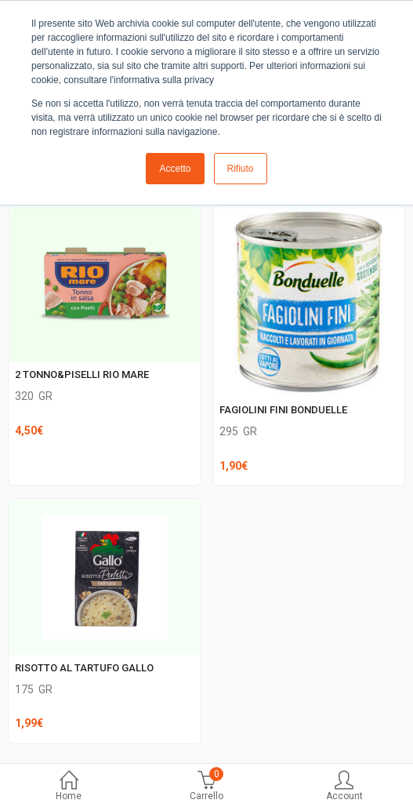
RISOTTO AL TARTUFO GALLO (84, 668)
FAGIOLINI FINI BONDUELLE (283, 410)
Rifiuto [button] (240, 168)
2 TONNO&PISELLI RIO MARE (82, 374)
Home (69, 787)
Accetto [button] (174, 168)
